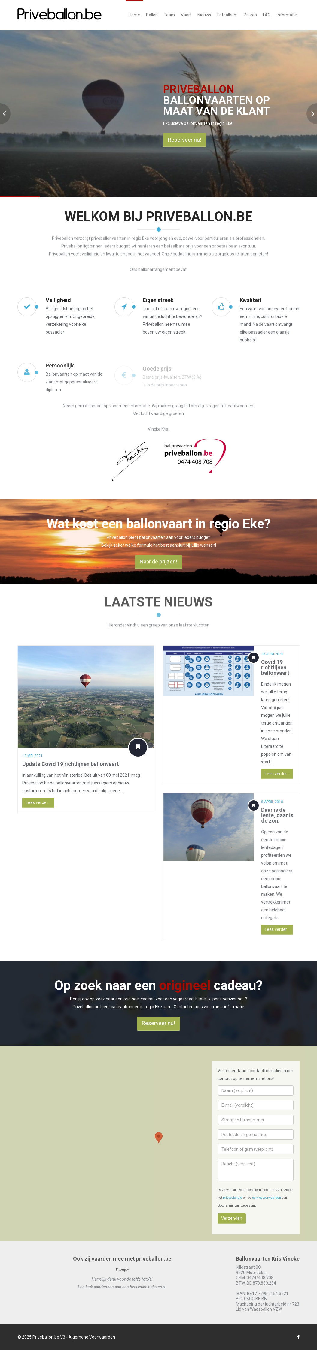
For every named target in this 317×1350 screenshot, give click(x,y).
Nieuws (204, 15)
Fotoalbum (227, 15)
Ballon (152, 15)
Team (169, 15)
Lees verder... (37, 802)
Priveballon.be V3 (48, 1337)
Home (134, 15)
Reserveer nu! (184, 139)
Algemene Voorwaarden (92, 1337)
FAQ (267, 15)
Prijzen (250, 15)
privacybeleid (232, 1198)
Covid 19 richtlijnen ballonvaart (278, 667)
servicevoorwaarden (266, 1198)
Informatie (287, 15)
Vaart (186, 15)
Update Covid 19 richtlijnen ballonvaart (69, 764)
